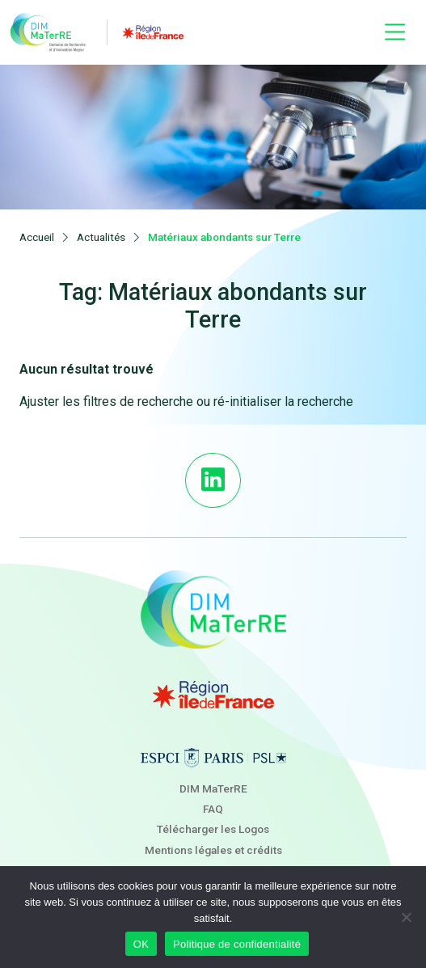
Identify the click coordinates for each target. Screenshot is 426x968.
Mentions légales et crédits (213, 849)
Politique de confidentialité (237, 944)
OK (141, 944)
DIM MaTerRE (213, 788)
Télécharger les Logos (213, 828)
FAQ (213, 808)
